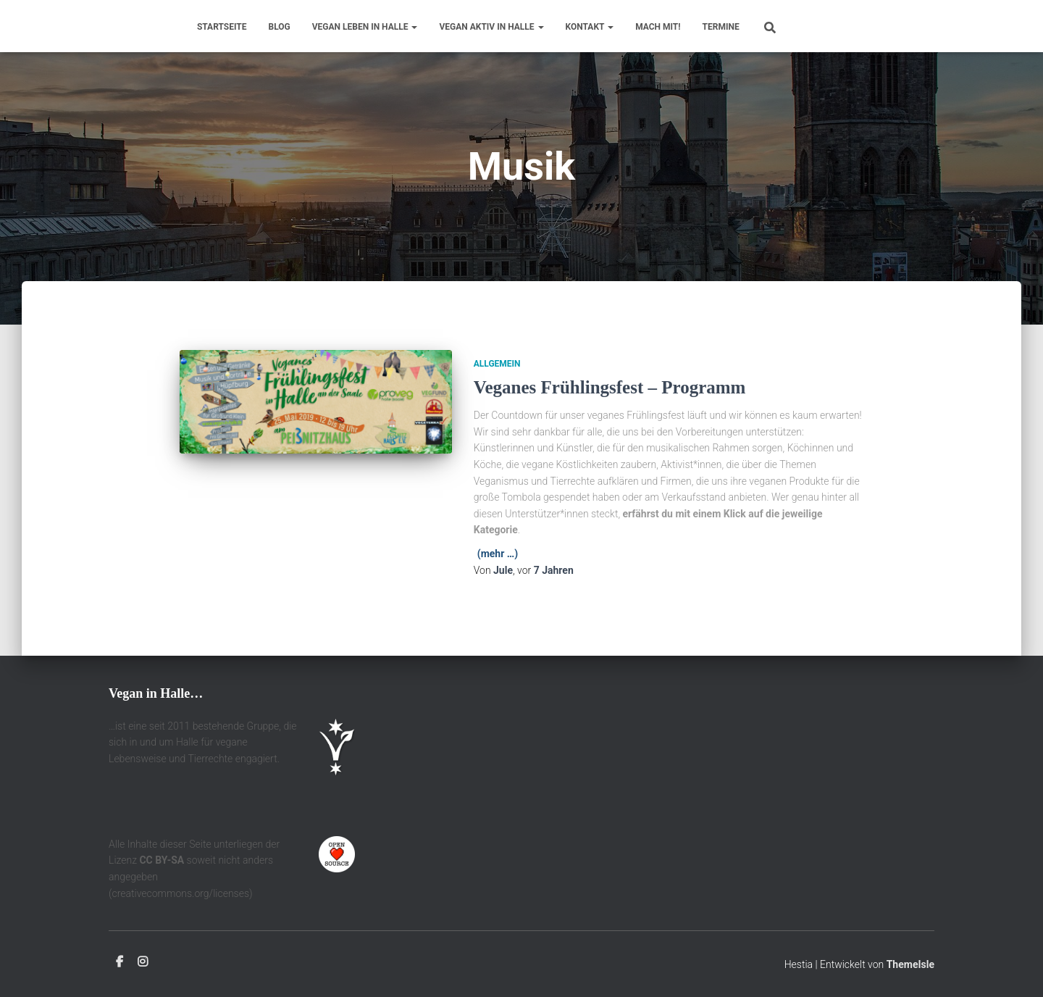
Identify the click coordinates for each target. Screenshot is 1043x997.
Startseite (222, 27)
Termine (721, 27)
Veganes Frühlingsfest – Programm (610, 387)
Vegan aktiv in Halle (491, 27)
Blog (279, 27)
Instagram (142, 962)
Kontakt (590, 27)
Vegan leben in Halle (365, 27)
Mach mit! (657, 27)
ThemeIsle (910, 964)
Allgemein (497, 364)
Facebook (119, 962)
